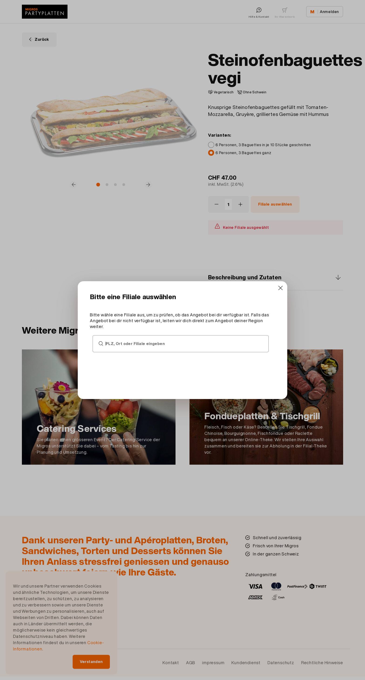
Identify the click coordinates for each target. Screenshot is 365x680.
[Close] (261, 297)
